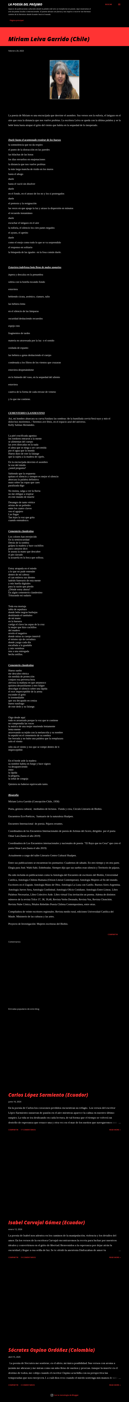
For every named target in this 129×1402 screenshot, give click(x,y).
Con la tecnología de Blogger (64, 1395)
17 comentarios (28, 1130)
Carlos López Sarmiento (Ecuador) (48, 1094)
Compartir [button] (113, 934)
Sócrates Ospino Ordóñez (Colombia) (51, 1350)
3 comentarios (28, 1385)
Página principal (17, 20)
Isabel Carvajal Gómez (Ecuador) (46, 1222)
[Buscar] (108, 4)
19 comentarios (28, 1257)
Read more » (115, 1130)
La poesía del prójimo (25, 4)
